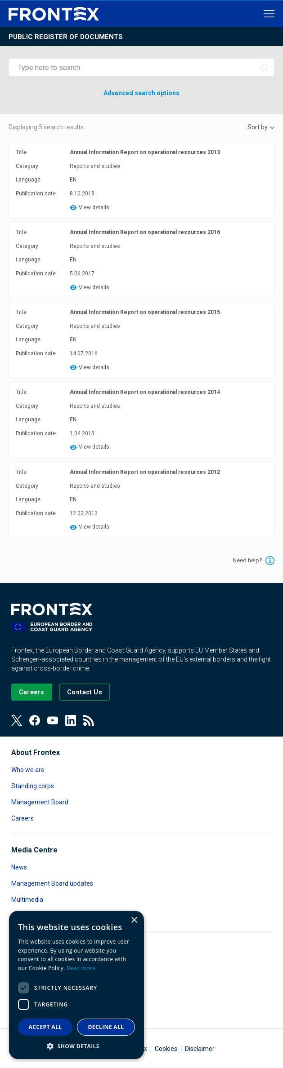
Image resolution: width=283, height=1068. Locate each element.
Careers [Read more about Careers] (22, 818)
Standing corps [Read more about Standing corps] (32, 786)
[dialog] (76, 985)
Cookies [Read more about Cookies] (166, 1049)
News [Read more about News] (19, 867)
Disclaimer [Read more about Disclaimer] (200, 1049)
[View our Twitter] (16, 720)
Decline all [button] (106, 1027)
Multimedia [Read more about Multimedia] (27, 899)
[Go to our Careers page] (31, 692)
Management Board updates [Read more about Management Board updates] (52, 883)
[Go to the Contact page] (84, 692)
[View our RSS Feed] (88, 720)
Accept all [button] (45, 1027)
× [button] (133, 920)
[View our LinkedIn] (70, 720)
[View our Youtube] (52, 720)
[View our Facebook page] (34, 720)
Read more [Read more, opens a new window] (81, 968)
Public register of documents (66, 37)
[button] (76, 1046)
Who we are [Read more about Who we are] (28, 769)
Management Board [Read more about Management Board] (39, 802)
